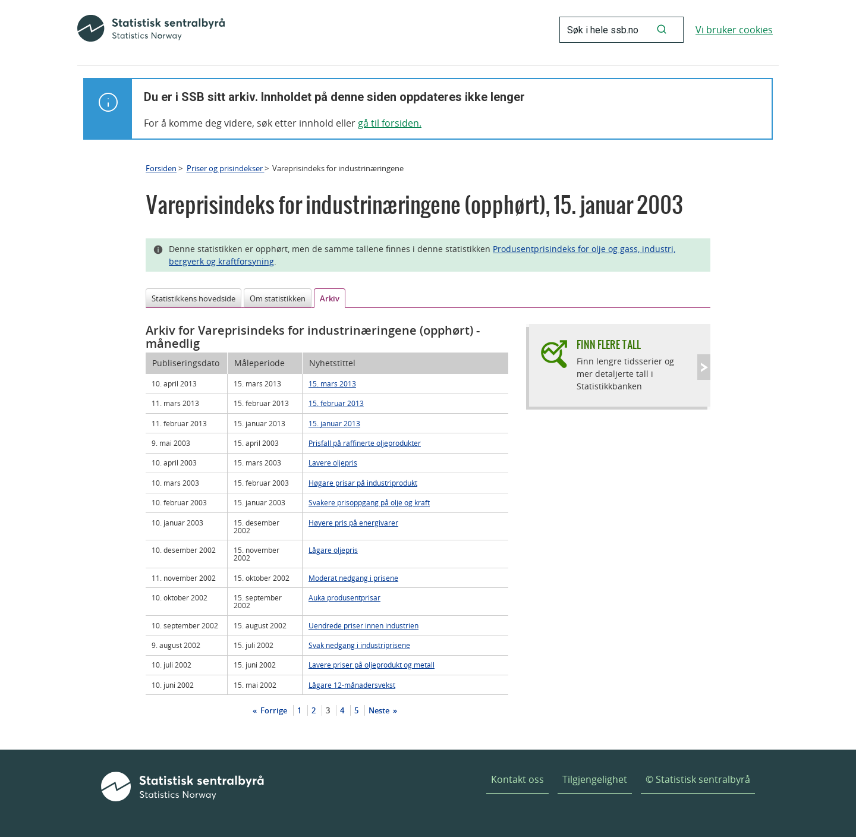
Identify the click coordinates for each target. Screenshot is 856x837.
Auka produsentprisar (344, 597)
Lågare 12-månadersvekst (352, 685)
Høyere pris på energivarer (353, 522)
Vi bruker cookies (734, 29)
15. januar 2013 (334, 423)
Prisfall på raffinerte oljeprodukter (365, 443)
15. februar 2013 (336, 403)
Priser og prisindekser (226, 168)
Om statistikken (278, 298)
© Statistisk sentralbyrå (698, 779)
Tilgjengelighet (594, 779)
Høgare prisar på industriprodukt (363, 482)
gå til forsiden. (389, 123)
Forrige (273, 710)
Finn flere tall (609, 344)
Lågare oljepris (333, 550)
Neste (380, 710)
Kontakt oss (517, 779)
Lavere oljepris (333, 462)
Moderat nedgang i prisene (353, 578)
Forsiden (161, 168)
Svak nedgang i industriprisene (359, 645)
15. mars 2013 (332, 383)
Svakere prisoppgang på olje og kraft (369, 502)
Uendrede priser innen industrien (363, 625)
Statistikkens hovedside (193, 298)
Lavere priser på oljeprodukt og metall (372, 664)
